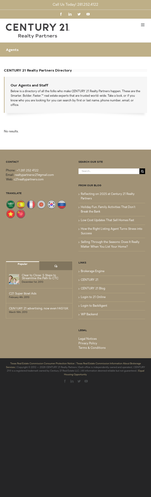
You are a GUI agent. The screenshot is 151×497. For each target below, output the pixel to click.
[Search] (142, 171)
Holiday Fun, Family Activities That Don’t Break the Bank (108, 209)
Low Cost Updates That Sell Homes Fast (107, 220)
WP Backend (89, 314)
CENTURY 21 (89, 280)
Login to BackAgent (94, 305)
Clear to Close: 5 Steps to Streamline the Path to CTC (40, 277)
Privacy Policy (87, 343)
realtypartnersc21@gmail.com (34, 175)
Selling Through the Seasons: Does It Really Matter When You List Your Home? (110, 244)
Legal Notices (87, 339)
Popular (23, 263)
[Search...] (108, 171)
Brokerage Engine (92, 271)
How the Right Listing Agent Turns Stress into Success (111, 231)
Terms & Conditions (92, 348)
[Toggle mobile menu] (143, 25)
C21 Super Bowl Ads (22, 293)
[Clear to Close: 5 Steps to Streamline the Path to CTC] (14, 279)
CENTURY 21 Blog (93, 288)
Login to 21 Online (93, 297)
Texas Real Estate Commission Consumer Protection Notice (42, 364)
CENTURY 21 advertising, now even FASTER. (39, 308)
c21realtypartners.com (29, 179)
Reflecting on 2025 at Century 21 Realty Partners (107, 196)
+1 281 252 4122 (27, 170)
